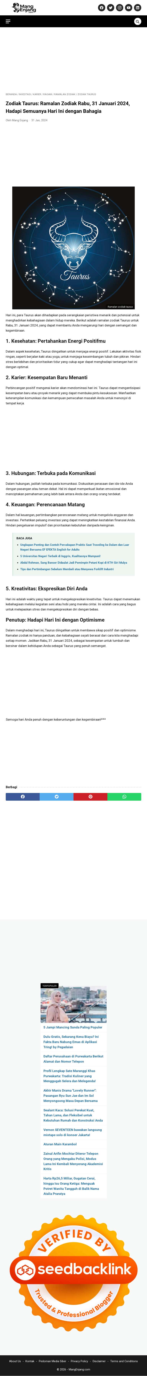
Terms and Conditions (124, 1361)
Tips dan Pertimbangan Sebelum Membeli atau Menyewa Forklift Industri (67, 569)
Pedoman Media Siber (52, 1361)
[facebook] (23, 797)
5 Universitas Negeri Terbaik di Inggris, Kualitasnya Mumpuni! (60, 556)
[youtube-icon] (128, 7)
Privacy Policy (79, 1361)
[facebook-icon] (101, 7)
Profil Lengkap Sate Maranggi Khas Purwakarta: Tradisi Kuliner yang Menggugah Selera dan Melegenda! (69, 1076)
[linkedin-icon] (137, 7)
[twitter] (57, 797)
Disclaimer (99, 1361)
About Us (15, 1361)
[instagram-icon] (119, 7)
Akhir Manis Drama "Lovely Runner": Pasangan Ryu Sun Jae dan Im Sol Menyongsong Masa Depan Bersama (70, 1096)
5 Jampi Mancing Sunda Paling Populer (72, 1027)
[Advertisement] (73, 60)
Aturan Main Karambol (60, 1144)
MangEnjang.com (79, 1369)
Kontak (29, 1361)
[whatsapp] (124, 797)
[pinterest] (90, 797)
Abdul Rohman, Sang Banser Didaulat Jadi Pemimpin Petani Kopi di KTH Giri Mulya (73, 562)
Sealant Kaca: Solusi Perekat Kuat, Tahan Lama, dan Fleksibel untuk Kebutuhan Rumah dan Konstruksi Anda (73, 1115)
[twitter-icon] (110, 7)
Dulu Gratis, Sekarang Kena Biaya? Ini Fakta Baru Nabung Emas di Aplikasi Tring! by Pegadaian (71, 1042)
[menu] (8, 21)
